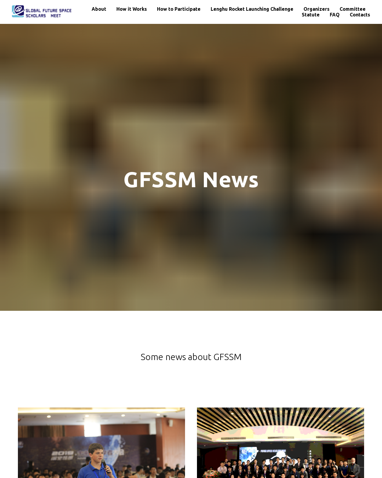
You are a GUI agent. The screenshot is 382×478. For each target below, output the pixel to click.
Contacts (360, 14)
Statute (311, 14)
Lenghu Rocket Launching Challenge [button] (252, 9)
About (99, 9)
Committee (353, 9)
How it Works (131, 9)
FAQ (335, 14)
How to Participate (179, 9)
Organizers (316, 9)
